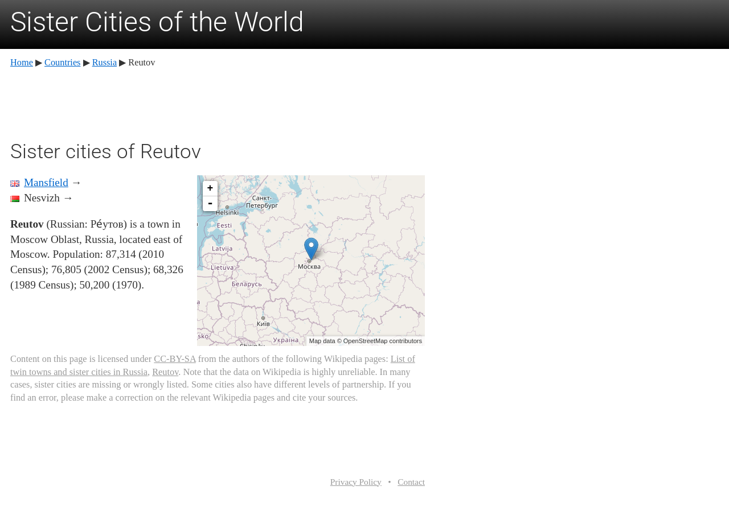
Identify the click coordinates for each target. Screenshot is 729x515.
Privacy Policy (356, 482)
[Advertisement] (217, 102)
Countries (62, 62)
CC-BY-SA (174, 358)
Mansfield (46, 182)
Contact (411, 482)
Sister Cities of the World (157, 22)
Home (21, 62)
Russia (104, 62)
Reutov (165, 371)
